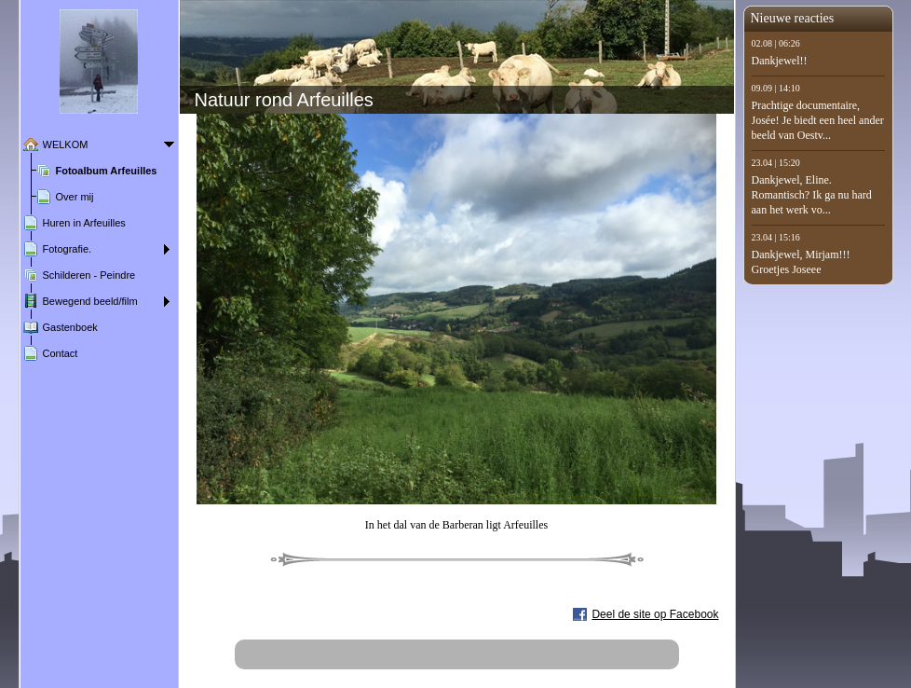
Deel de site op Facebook (654, 614)
